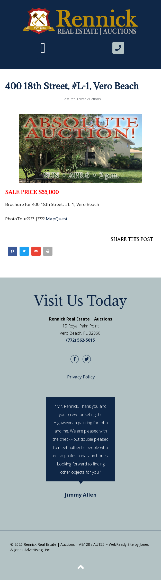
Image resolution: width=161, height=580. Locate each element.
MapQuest (56, 219)
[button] (43, 48)
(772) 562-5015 (80, 340)
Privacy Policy (81, 377)
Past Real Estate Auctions (81, 99)
